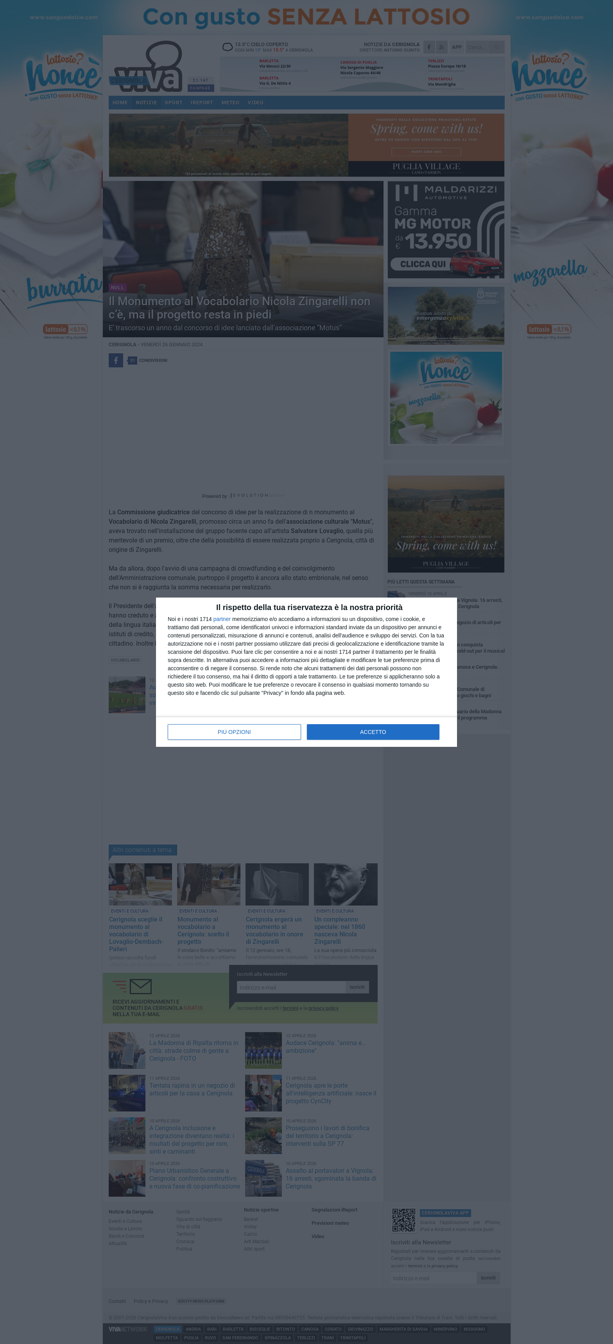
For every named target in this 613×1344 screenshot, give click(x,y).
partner (222, 619)
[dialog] (306, 672)
